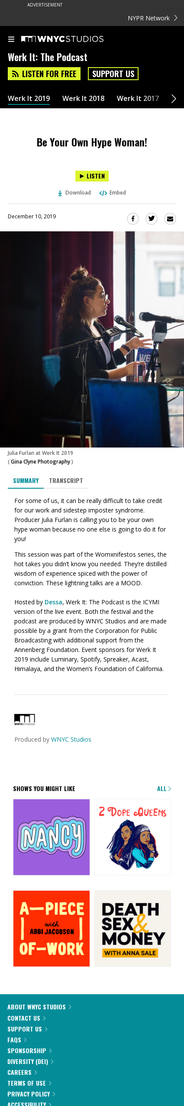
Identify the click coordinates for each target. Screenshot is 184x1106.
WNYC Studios (71, 739)
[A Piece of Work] (51, 929)
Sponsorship (29, 1050)
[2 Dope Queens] (132, 838)
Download (74, 192)
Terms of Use (29, 1082)
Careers (22, 1072)
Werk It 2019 (29, 98)
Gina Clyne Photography (40, 461)
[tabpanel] (92, 584)
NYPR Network (153, 18)
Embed (112, 192)
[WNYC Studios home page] (73, 39)
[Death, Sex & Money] (132, 929)
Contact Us (26, 1017)
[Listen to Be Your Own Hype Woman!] (92, 176)
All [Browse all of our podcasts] (164, 788)
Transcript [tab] (66, 480)
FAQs (16, 1039)
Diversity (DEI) (30, 1061)
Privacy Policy (31, 1093)
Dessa (53, 602)
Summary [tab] (26, 480)
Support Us (113, 73)
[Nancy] (51, 838)
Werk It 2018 (83, 98)
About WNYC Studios (39, 1006)
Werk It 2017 (138, 98)
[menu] (11, 40)
